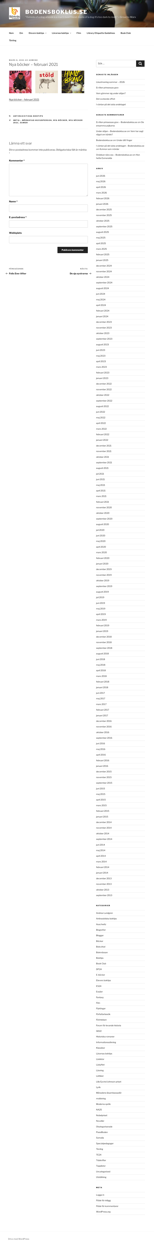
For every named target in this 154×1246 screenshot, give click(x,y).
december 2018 (104, 636)
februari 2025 (102, 254)
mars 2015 (101, 805)
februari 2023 (102, 372)
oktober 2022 (102, 395)
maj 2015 (100, 794)
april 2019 (101, 614)
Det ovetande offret (105, 99)
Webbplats (15, 232)
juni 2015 (100, 788)
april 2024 (101, 305)
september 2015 (104, 783)
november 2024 (104, 271)
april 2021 (101, 490)
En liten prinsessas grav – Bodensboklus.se (116, 122)
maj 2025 (100, 237)
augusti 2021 (102, 468)
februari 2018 (102, 681)
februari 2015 (102, 811)
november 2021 (103, 451)
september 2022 (104, 400)
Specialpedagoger (105, 1143)
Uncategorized (103, 1171)
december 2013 (104, 878)
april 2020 (101, 547)
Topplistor (101, 1166)
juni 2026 (100, 176)
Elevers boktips (38, 33)
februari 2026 (102, 198)
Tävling (12, 40)
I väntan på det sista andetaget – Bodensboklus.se (120, 145)
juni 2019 (100, 603)
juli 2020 (100, 530)
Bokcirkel (100, 946)
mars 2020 (101, 552)
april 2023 (101, 361)
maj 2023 (100, 355)
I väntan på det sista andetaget (111, 104)
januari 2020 (102, 563)
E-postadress (18, 217)
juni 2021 (100, 479)
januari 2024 (102, 316)
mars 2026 (101, 192)
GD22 (99, 1031)
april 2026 (101, 187)
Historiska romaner (105, 1036)
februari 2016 (102, 760)
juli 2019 (100, 597)
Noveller (100, 1121)
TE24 (98, 1154)
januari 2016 (102, 766)
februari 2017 (102, 709)
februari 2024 (102, 310)
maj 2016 (100, 749)
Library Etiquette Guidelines (101, 33)
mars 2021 (101, 496)
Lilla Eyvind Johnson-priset (108, 1081)
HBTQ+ (17, 120)
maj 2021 (100, 485)
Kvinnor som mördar (109, 149)
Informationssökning (106, 1042)
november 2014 (104, 827)
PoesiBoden (102, 1132)
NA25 (99, 1109)
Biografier (101, 930)
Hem (11, 33)
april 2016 (101, 754)
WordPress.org (103, 1211)
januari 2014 (102, 872)
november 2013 (104, 884)
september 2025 (104, 226)
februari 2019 (102, 625)
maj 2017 (100, 698)
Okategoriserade (104, 1126)
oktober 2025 (102, 220)
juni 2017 (100, 693)
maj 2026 (100, 181)
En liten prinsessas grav (107, 87)
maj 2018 (100, 665)
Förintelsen (101, 1019)
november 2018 (104, 642)
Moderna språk (103, 1104)
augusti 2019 (102, 591)
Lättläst (99, 1076)
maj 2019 (100, 608)
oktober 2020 (102, 513)
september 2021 (104, 462)
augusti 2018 (102, 653)
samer (24, 123)
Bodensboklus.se (56, 12)
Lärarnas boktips (62, 33)
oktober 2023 (102, 333)
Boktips (99, 958)
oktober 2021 (102, 457)
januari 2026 (102, 204)
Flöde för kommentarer (107, 1206)
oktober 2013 (102, 889)
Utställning (101, 1177)
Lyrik (98, 1087)
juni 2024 (100, 294)
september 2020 (104, 518)
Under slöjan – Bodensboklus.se (111, 131)
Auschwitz (101, 924)
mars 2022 (101, 429)
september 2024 (104, 282)
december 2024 (104, 265)
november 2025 (104, 215)
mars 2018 (101, 676)
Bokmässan (102, 952)
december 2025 (104, 209)
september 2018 (104, 648)
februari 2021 (102, 502)
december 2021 (103, 445)
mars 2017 (101, 704)
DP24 (99, 969)
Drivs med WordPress (18, 1239)
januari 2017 (102, 715)
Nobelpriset (101, 1115)
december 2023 (104, 322)
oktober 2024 (102, 277)
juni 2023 (100, 350)
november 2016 (104, 726)
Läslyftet (100, 1064)
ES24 (98, 986)
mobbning (101, 1098)
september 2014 (104, 839)
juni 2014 (100, 844)
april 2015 (101, 799)
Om (21, 33)
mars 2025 (101, 249)
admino (33, 60)
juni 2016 (100, 743)
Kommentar (17, 160)
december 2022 (104, 383)
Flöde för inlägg (103, 1200)
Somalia (100, 1137)
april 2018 (101, 670)
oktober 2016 (102, 732)
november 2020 (104, 507)
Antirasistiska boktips (28, 116)
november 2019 (104, 575)
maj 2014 (100, 850)
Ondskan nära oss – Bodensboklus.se (114, 154)
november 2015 (104, 777)
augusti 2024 (102, 288)
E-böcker (100, 974)
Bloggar (100, 935)
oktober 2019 (102, 580)
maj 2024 (100, 299)
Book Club (126, 33)
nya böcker (60, 120)
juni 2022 (100, 412)
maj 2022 (100, 417)
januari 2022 (102, 440)
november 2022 (104, 389)
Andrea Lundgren (104, 913)
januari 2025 (102, 260)
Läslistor (100, 1059)
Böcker (99, 941)
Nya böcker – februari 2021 (24, 99)
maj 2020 (101, 541)
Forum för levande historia (108, 1025)
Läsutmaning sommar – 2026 (110, 82)
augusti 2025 (102, 232)
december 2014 (104, 822)
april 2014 (101, 856)
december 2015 (104, 771)
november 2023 (104, 327)
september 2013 (104, 895)
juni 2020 (100, 535)
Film (79, 33)
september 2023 (104, 338)
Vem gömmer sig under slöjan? (111, 93)
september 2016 (104, 738)
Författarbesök (103, 1014)
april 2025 (101, 243)
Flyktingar (101, 1008)
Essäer (99, 991)
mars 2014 (101, 861)
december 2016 (104, 721)
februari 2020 (102, 558)
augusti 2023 (102, 344)
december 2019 (104, 569)
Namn (13, 201)
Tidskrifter (101, 1160)
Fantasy (100, 997)
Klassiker (100, 1048)
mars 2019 (101, 620)
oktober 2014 (102, 833)
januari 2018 (102, 687)
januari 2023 (102, 378)
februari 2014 (102, 867)
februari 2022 (102, 434)
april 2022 (101, 423)
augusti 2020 (102, 524)
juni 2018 (100, 659)
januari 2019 (102, 631)
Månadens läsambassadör (109, 1092)
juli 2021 (100, 473)
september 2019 (104, 586)
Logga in (100, 1195)
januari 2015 (102, 816)
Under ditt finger (124, 140)
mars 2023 (101, 367)
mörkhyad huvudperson (37, 120)
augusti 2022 (102, 406)
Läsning (100, 1070)
